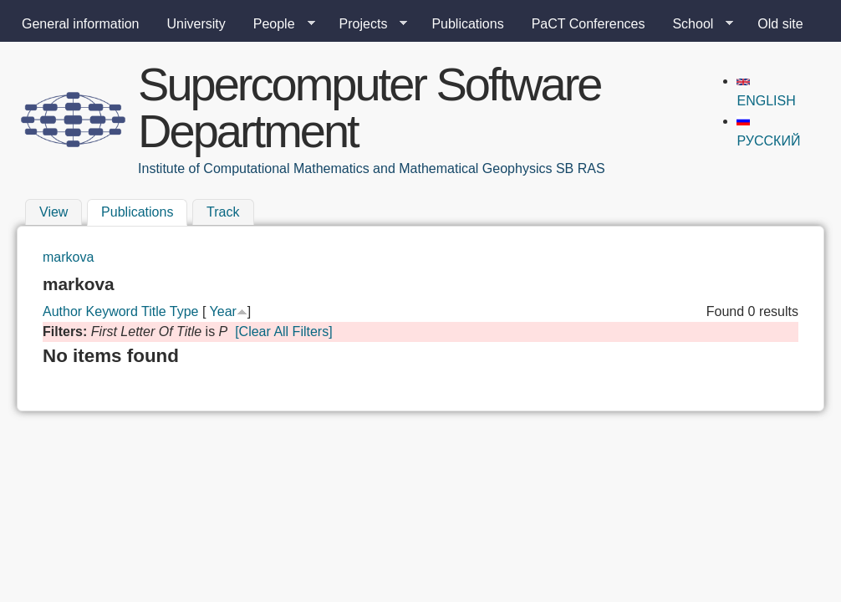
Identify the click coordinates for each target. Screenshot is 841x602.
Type (184, 311)
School (696, 24)
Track (222, 212)
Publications (467, 24)
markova (68, 257)
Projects (367, 24)
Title (153, 311)
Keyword (112, 311)
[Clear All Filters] (283, 331)
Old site (780, 24)
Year (223, 311)
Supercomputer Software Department (369, 107)
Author (62, 311)
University (196, 24)
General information (81, 24)
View (53, 212)
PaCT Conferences (588, 24)
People (277, 24)
